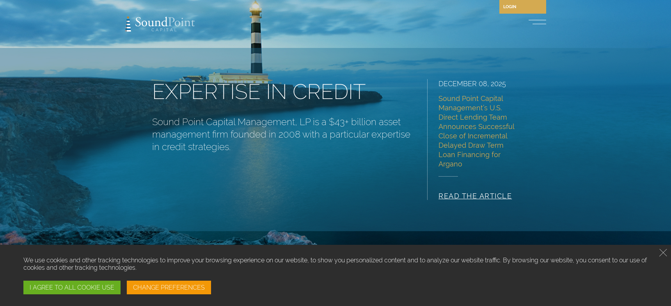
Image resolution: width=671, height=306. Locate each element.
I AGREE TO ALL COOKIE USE (72, 287)
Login (509, 6)
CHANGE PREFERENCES (169, 287)
